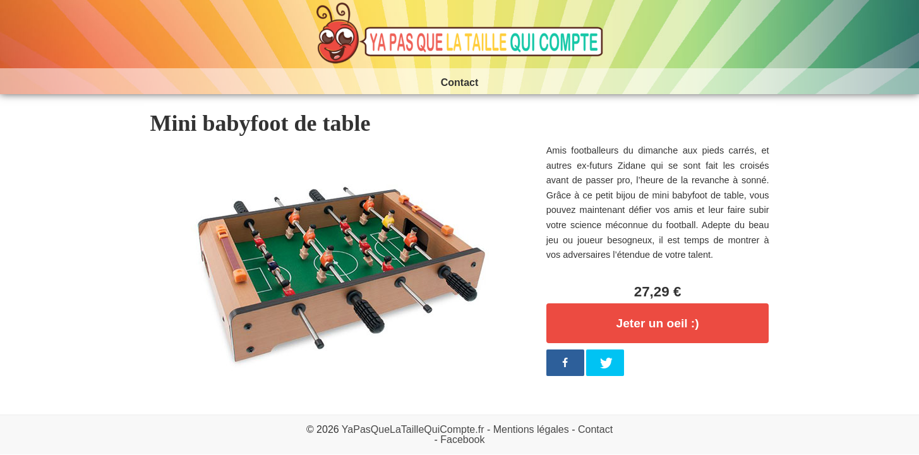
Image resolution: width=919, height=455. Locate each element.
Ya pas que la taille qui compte (460, 34)
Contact (595, 429)
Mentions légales (531, 429)
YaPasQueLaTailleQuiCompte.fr (413, 429)
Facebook (462, 439)
